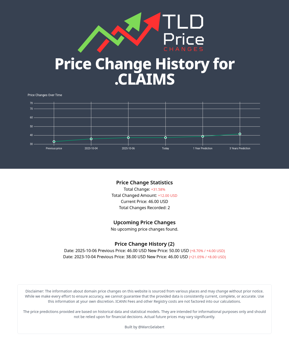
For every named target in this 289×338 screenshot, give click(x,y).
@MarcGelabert (151, 326)
